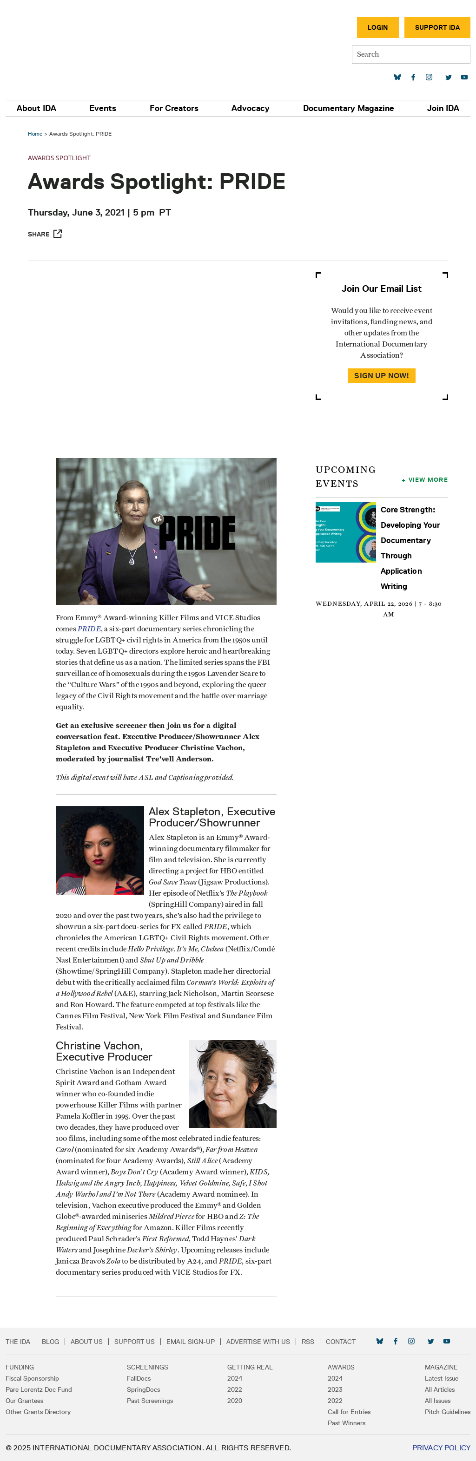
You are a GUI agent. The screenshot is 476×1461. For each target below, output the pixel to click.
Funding (20, 1367)
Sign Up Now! (381, 375)
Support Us (134, 1341)
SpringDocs (143, 1389)
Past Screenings (150, 1400)
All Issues (437, 1400)
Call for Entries (349, 1412)
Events (102, 108)
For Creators (174, 108)
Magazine (441, 1367)
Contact (341, 1341)
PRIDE (89, 628)
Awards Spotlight (59, 157)
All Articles (440, 1389)
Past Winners (346, 1423)
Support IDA (437, 27)
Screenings (147, 1367)
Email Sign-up (190, 1341)
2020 (234, 1400)
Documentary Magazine (348, 108)
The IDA (18, 1341)
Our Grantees (24, 1400)
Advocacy (250, 108)
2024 (234, 1378)
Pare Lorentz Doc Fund (39, 1389)
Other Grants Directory (38, 1412)
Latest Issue (441, 1378)
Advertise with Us (258, 1341)
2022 (234, 1389)
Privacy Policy (441, 1447)
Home (35, 134)
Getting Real (250, 1367)
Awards (341, 1367)
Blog (50, 1341)
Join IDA (443, 108)
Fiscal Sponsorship (32, 1378)
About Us (87, 1341)
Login (378, 27)
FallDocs (139, 1378)
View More (428, 479)
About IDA (36, 108)
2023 (335, 1389)
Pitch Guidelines (447, 1412)
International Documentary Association (60, 45)
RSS (308, 1341)
